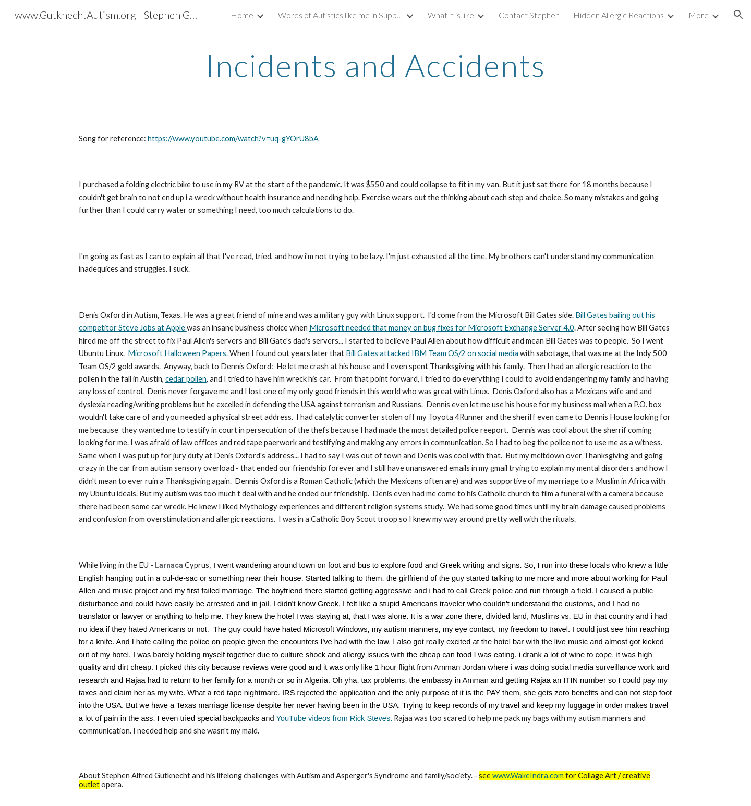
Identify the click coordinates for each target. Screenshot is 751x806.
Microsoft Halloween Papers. (177, 353)
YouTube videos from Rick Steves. (333, 718)
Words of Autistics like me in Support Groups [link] (340, 15)
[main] (375, 65)
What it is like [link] (451, 15)
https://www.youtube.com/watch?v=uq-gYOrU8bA (233, 138)
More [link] (698, 15)
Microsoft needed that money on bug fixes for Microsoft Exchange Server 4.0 (441, 327)
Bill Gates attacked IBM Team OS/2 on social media (431, 353)
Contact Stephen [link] (529, 15)
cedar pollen (186, 378)
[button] (738, 14)
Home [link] (242, 15)
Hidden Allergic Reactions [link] (618, 15)
